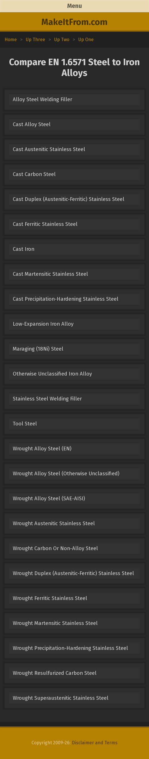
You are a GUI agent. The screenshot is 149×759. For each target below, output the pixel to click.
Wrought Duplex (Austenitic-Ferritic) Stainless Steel (73, 573)
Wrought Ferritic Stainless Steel (50, 598)
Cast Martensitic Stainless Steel (50, 274)
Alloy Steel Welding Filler (42, 99)
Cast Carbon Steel (34, 174)
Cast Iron (23, 249)
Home (11, 39)
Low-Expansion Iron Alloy (43, 324)
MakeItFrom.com (74, 22)
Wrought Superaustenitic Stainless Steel (60, 698)
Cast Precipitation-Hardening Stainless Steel (65, 299)
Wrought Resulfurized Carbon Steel (54, 673)
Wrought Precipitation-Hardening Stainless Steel (70, 648)
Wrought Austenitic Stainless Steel (54, 523)
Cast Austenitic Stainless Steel (49, 149)
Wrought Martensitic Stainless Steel (55, 623)
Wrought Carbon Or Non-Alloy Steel (55, 548)
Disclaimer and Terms (94, 742)
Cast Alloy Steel (32, 124)
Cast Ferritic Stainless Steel (45, 224)
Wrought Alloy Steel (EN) (42, 449)
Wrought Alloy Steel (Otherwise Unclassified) (66, 473)
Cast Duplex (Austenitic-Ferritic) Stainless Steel (68, 199)
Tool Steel (25, 424)
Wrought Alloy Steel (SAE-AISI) (49, 498)
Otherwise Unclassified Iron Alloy (52, 374)
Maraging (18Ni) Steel (38, 349)
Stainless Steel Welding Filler (47, 399)
